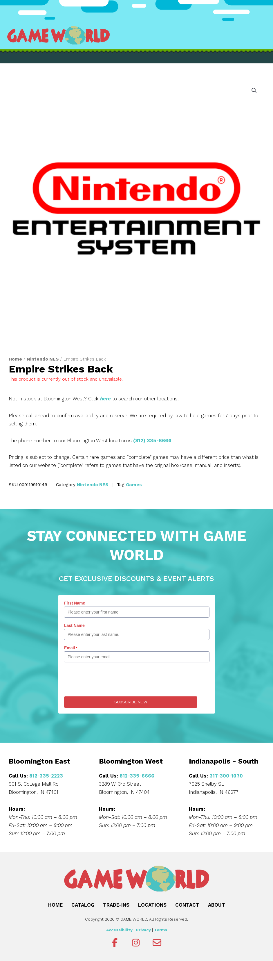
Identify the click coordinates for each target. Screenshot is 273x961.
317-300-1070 (226, 776)
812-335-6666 (137, 776)
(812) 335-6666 (152, 440)
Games (134, 484)
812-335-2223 (46, 776)
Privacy (143, 930)
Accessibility (119, 930)
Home (15, 359)
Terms (160, 930)
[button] (254, 90)
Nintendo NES (43, 359)
